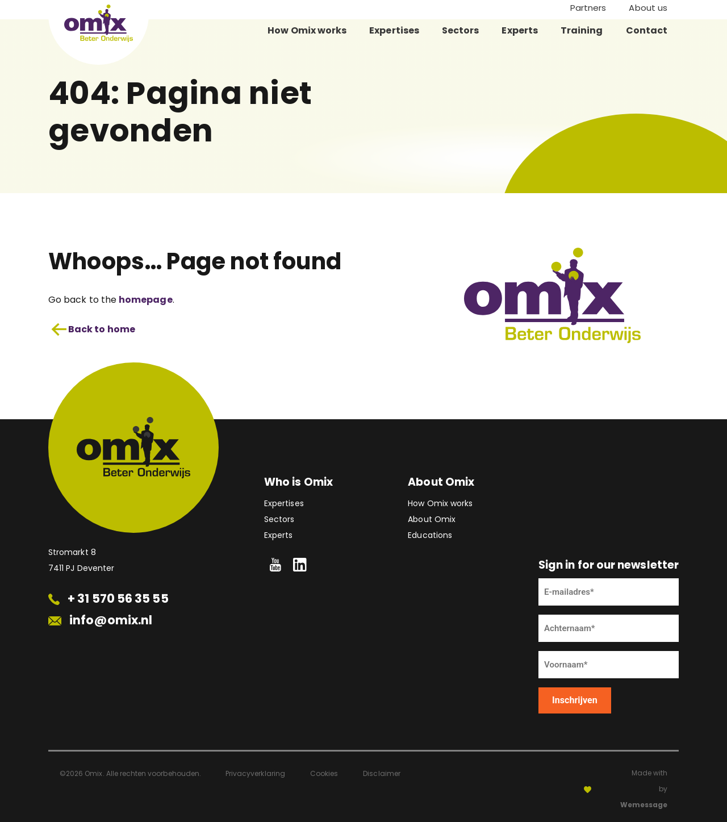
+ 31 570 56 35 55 (108, 598)
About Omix (432, 519)
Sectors (460, 30)
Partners (588, 8)
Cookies (324, 773)
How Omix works (307, 30)
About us (648, 8)
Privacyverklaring (255, 773)
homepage (146, 299)
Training (582, 30)
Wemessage (643, 805)
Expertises (394, 30)
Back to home (93, 330)
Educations (430, 535)
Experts (520, 30)
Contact (647, 30)
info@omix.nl (100, 620)
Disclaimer (381, 773)
